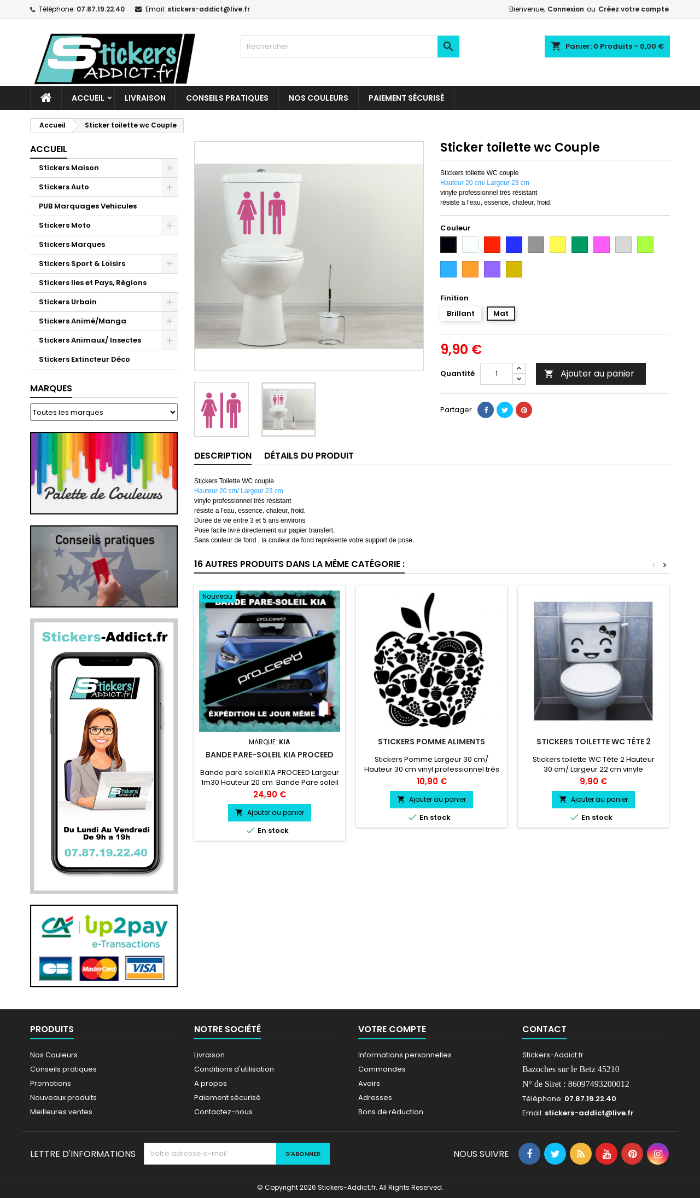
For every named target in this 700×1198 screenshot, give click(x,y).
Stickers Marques (72, 244)
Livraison (145, 97)
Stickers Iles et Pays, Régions (93, 282)
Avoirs (369, 1083)
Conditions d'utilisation (234, 1069)
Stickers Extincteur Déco (84, 359)
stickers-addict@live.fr (208, 9)
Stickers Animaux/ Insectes (90, 340)
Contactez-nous (223, 1112)
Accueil (88, 97)
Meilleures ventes (61, 1112)
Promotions (50, 1083)
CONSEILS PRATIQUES (227, 97)
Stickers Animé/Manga (82, 321)
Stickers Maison (69, 168)
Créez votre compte (633, 9)
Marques (51, 388)
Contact (544, 1029)
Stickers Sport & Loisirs (82, 263)
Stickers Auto (64, 187)
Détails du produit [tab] (309, 455)
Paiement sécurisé (406, 97)
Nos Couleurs (318, 97)
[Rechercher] (350, 46)
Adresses (375, 1097)
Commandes (382, 1069)
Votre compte (392, 1029)
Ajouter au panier (589, 373)
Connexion (565, 9)
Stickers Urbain (68, 302)
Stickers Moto (65, 225)
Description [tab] (223, 455)
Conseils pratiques (63, 1069)
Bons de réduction (390, 1112)
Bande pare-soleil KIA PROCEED (270, 754)
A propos (210, 1083)
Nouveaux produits (63, 1097)
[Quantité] (496, 374)
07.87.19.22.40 (101, 9)
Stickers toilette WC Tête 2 (593, 741)
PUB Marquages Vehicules (88, 206)
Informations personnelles (405, 1055)
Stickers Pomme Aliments (431, 741)
